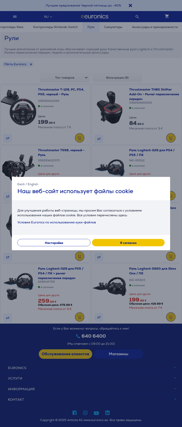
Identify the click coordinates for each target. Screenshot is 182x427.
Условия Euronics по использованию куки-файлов (56, 222)
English (33, 184)
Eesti (21, 184)
